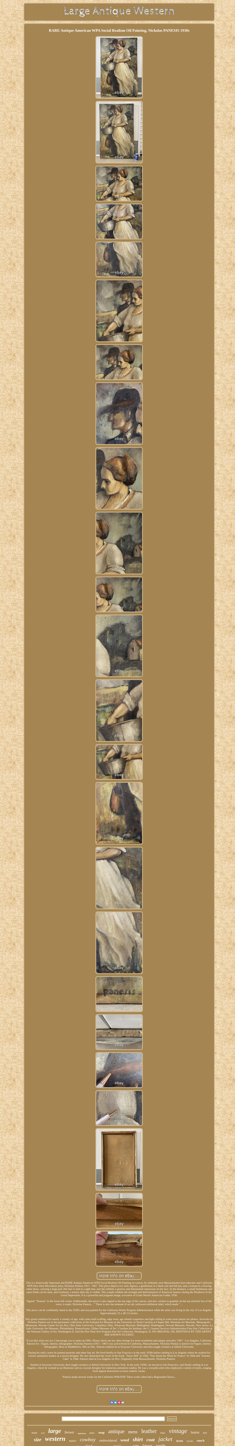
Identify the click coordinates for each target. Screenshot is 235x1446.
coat (151, 1439)
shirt (138, 1439)
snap (101, 1432)
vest (43, 1433)
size (37, 1439)
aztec (92, 1433)
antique (116, 1431)
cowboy (88, 1439)
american (82, 1433)
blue (162, 1432)
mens (133, 1431)
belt (205, 1433)
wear (34, 1432)
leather (149, 1431)
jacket (165, 1439)
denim (179, 1440)
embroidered (108, 1440)
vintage (178, 1430)
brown (69, 1432)
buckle (190, 1441)
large (54, 1431)
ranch (201, 1440)
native (72, 1440)
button (195, 1432)
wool (124, 1440)
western (55, 1438)
